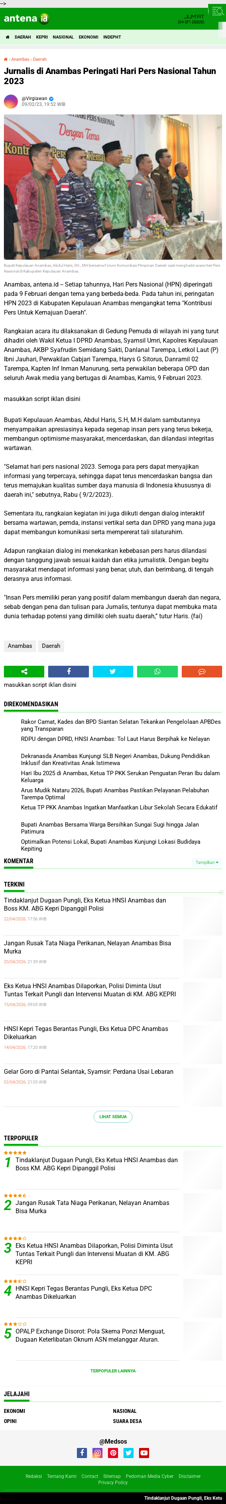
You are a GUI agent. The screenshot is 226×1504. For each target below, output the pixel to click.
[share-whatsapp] (157, 671)
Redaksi (34, 1476)
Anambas (20, 645)
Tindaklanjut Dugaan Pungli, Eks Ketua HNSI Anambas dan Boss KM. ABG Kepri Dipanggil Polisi (85, 904)
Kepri (42, 37)
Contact (90, 1476)
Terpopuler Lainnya (113, 1371)
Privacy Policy (113, 1482)
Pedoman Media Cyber (150, 1476)
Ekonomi (88, 37)
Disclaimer (190, 1476)
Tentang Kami (61, 1476)
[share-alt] (24, 671)
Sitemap (112, 1476)
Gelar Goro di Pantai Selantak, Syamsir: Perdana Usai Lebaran (89, 1071)
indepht (112, 37)
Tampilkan (207, 862)
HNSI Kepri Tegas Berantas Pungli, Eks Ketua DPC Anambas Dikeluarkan (86, 1033)
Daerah (23, 37)
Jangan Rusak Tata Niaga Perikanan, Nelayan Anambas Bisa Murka (87, 947)
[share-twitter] (113, 671)
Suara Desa (127, 1421)
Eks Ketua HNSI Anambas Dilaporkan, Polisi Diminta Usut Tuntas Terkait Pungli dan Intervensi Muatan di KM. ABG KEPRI (90, 990)
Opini (10, 1421)
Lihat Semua (113, 1116)
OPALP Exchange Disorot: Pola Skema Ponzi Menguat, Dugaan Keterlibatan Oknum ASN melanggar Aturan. (90, 1335)
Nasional (63, 37)
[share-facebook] (68, 671)
